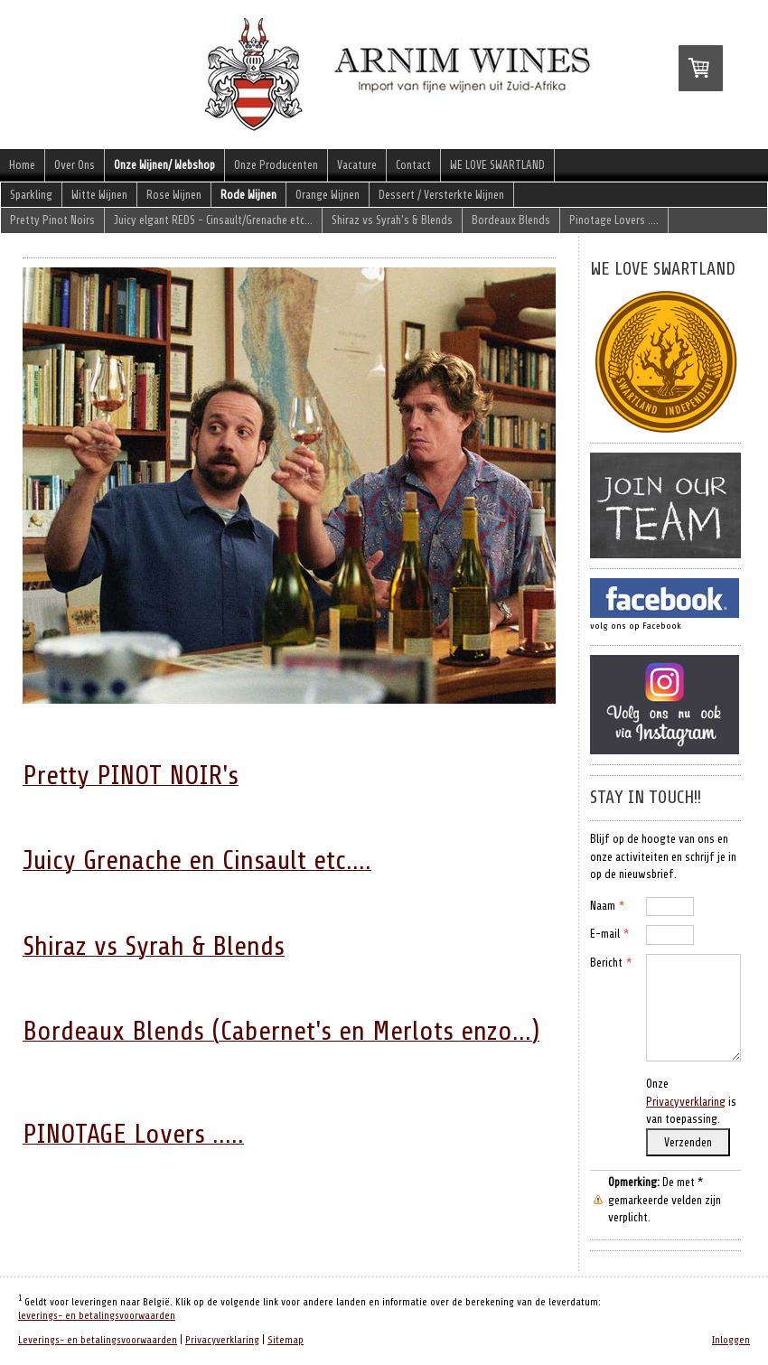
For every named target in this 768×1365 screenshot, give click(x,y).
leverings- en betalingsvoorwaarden (96, 1316)
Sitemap (285, 1340)
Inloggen (731, 1340)
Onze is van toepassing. (691, 1101)
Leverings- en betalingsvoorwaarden (97, 1340)
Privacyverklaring (686, 1101)
